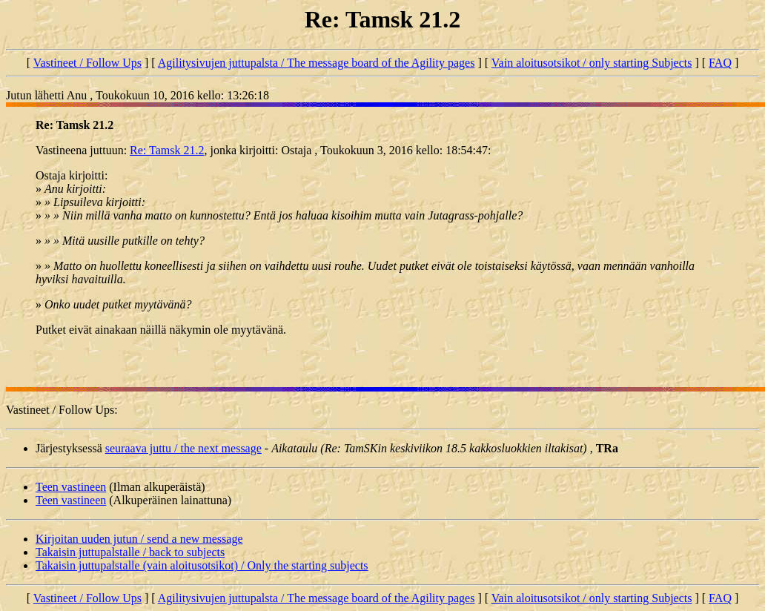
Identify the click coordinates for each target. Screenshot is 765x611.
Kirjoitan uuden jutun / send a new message (139, 538)
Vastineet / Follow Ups (87, 62)
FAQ (720, 62)
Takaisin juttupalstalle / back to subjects (130, 552)
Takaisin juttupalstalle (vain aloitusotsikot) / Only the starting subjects (202, 565)
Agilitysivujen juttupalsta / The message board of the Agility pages (316, 62)
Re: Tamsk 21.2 (167, 150)
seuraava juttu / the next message (183, 448)
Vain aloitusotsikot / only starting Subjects (591, 62)
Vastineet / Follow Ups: (62, 409)
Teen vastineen (71, 486)
